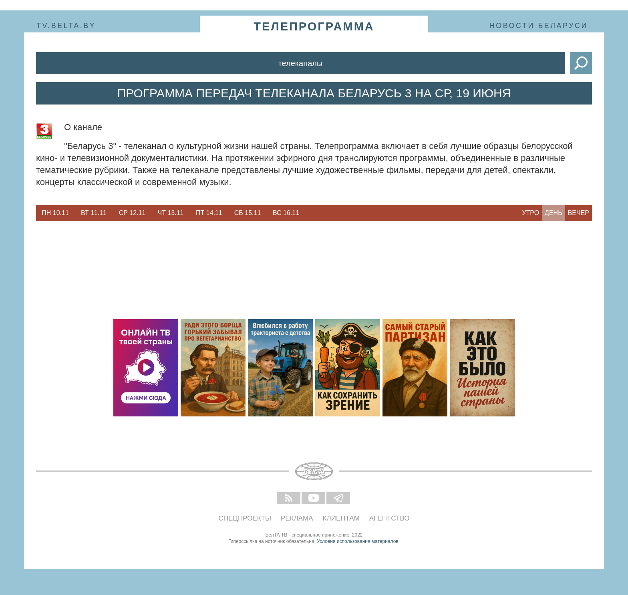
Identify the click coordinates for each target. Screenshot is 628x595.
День (553, 212)
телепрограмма (314, 26)
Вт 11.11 (94, 212)
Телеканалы (300, 63)
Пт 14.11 (209, 212)
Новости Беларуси (538, 26)
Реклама (297, 518)
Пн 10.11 (55, 212)
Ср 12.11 (132, 212)
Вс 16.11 (286, 212)
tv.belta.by (66, 26)
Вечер (578, 212)
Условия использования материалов (357, 541)
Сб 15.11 (247, 212)
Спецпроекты (245, 518)
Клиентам (341, 518)
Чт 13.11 (171, 212)
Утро (530, 212)
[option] (55, 213)
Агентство (389, 518)
